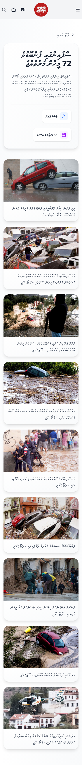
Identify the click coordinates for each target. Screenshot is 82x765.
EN (23, 9)
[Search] (4, 10)
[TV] (13, 10)
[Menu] (77, 9)
